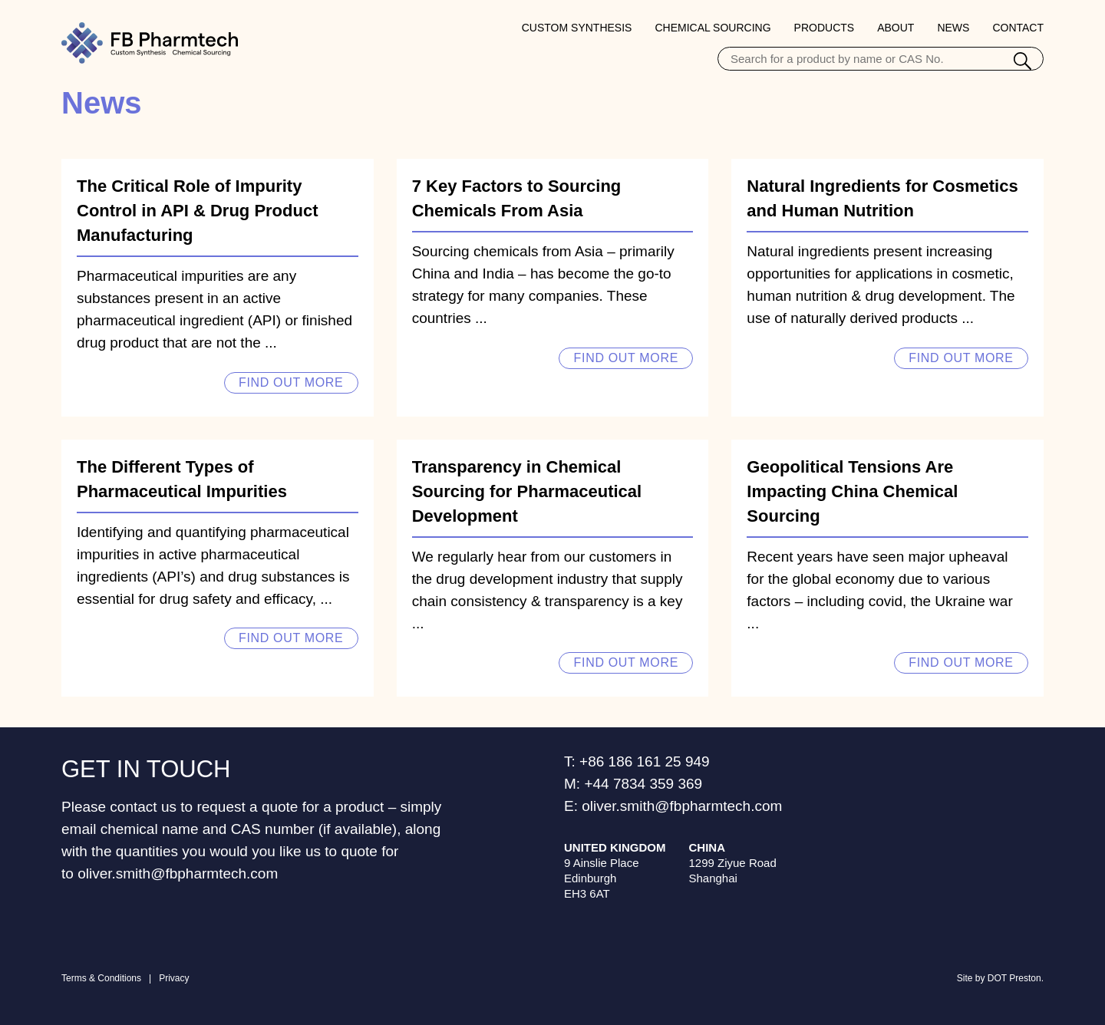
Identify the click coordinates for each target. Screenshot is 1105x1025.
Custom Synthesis (577, 27)
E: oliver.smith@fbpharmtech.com (673, 806)
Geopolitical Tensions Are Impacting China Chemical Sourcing (852, 491)
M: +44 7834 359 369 (633, 784)
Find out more (291, 382)
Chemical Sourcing (712, 27)
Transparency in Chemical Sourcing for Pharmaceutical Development (527, 491)
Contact (1018, 27)
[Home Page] (149, 43)
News (953, 27)
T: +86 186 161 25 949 (637, 761)
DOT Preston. (1016, 978)
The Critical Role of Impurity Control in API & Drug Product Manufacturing (197, 210)
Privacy (174, 978)
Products (824, 27)
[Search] (1022, 62)
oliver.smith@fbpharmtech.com (178, 873)
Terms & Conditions (101, 978)
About (895, 27)
